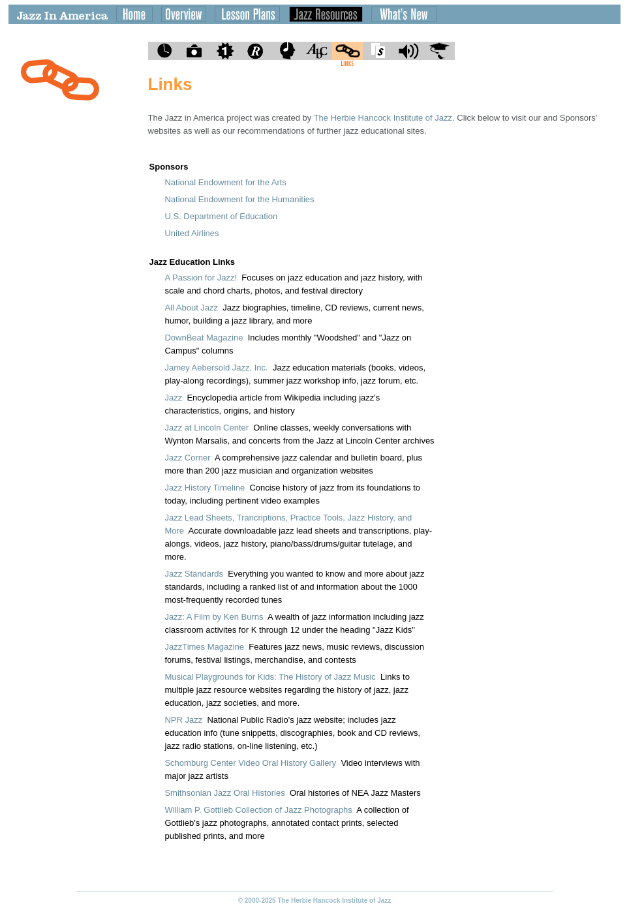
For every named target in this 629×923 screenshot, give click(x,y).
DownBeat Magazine (203, 337)
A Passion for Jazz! (200, 277)
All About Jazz (191, 307)
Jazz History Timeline (204, 487)
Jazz (173, 397)
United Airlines (191, 233)
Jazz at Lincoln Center (206, 427)
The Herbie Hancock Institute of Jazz (383, 118)
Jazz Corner (187, 457)
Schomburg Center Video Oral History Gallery (250, 763)
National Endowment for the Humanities (239, 199)
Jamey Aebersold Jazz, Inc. (216, 367)
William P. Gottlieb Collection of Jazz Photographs (258, 810)
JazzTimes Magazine (204, 647)
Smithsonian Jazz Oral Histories (224, 793)
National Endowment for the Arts (225, 182)
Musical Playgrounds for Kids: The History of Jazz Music (269, 677)
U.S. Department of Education (220, 216)
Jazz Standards (193, 574)
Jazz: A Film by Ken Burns (213, 617)
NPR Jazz (183, 720)
